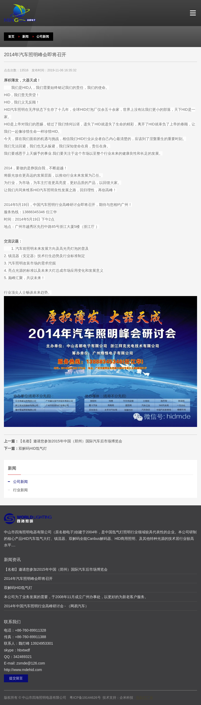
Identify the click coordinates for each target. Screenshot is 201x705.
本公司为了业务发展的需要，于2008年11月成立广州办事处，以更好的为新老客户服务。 (76, 597)
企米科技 (126, 698)
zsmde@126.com (30, 663)
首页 (11, 36)
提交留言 (16, 678)
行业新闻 (20, 490)
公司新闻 (42, 36)
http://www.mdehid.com (23, 670)
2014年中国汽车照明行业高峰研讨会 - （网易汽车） (46, 606)
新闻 (25, 36)
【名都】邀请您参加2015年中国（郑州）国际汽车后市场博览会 (70, 441)
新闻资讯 (12, 559)
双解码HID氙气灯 (33, 448)
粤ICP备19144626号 (85, 698)
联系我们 (12, 622)
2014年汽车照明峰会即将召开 (28, 578)
